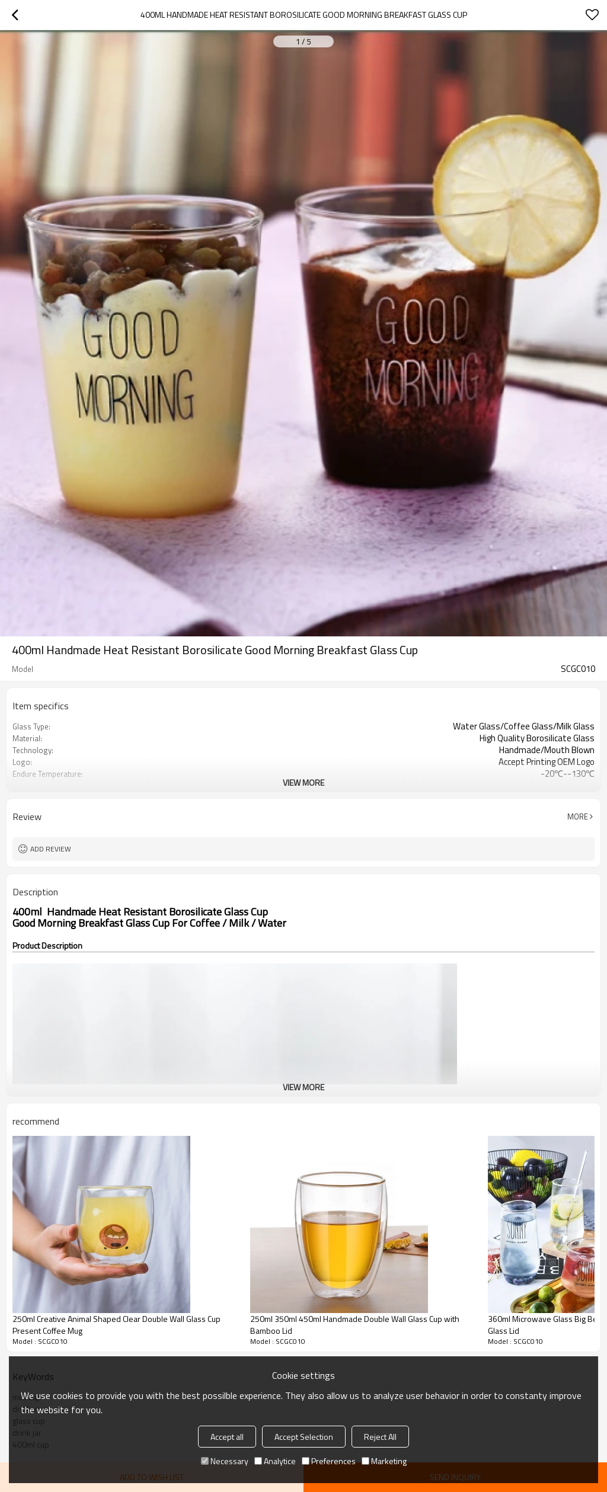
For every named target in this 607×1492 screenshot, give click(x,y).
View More (303, 782)
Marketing (384, 1461)
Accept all (227, 1436)
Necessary (224, 1461)
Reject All (380, 1436)
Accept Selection (303, 1436)
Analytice (275, 1461)
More (577, 816)
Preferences (329, 1461)
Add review (50, 848)
